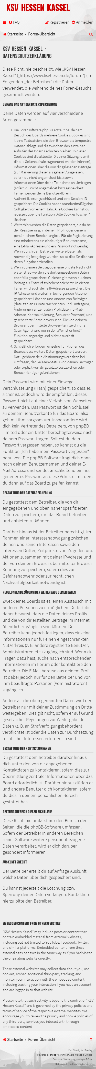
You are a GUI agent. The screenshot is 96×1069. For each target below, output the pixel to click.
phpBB (53, 1054)
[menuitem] (13, 22)
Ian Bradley (86, 1050)
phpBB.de (87, 1059)
